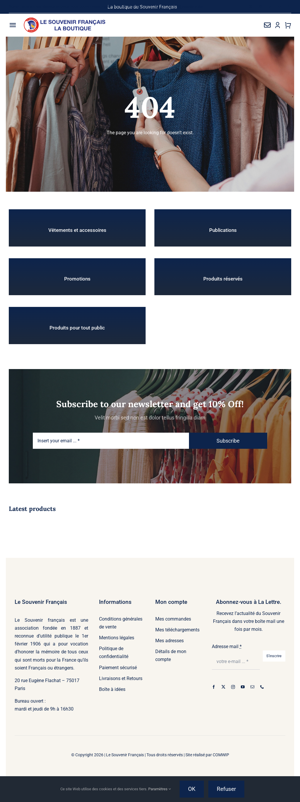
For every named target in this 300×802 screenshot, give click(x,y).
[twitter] (251, 7)
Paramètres (159, 789)
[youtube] (270, 7)
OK (191, 789)
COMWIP (221, 754)
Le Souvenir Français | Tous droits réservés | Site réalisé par (159, 754)
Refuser (226, 789)
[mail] (280, 7)
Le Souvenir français (40, 620)
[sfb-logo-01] (64, 19)
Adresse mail (227, 646)
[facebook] (241, 7)
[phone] (289, 7)
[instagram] (260, 7)
